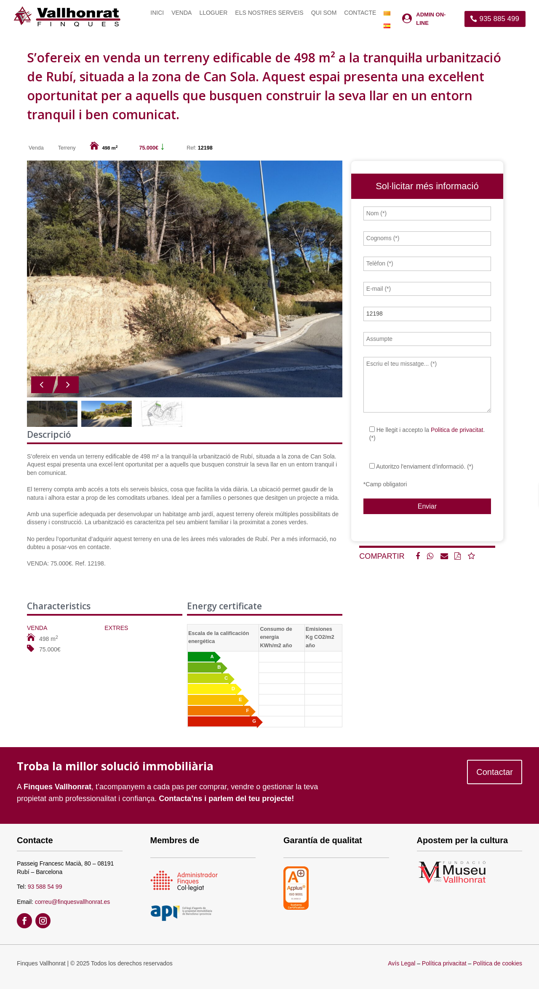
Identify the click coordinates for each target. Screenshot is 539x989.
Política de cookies (497, 963)
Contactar (494, 772)
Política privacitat (444, 963)
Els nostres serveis (269, 13)
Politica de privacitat (457, 429)
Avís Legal (401, 963)
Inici (157, 13)
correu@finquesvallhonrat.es (72, 901)
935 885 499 (499, 19)
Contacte (360, 13)
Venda (181, 13)
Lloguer (213, 13)
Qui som (324, 13)
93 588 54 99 (45, 886)
